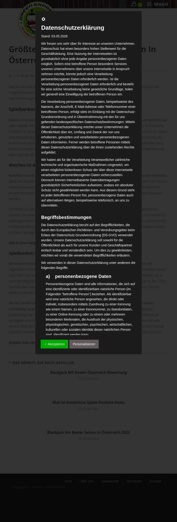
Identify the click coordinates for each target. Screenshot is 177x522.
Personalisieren (84, 344)
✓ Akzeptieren (54, 344)
